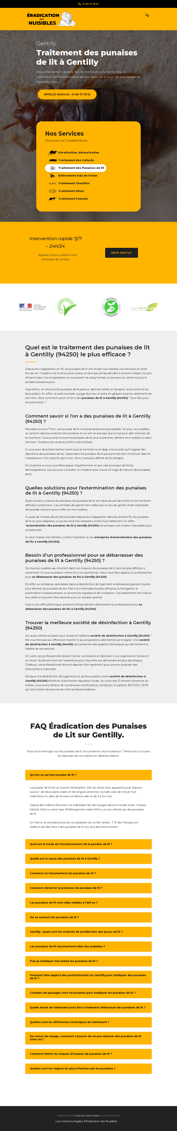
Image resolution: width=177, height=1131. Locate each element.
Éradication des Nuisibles (87, 1115)
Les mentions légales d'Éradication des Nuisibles (86, 1121)
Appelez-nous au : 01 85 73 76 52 (67, 94)
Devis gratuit (121, 252)
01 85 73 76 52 (88, 4)
